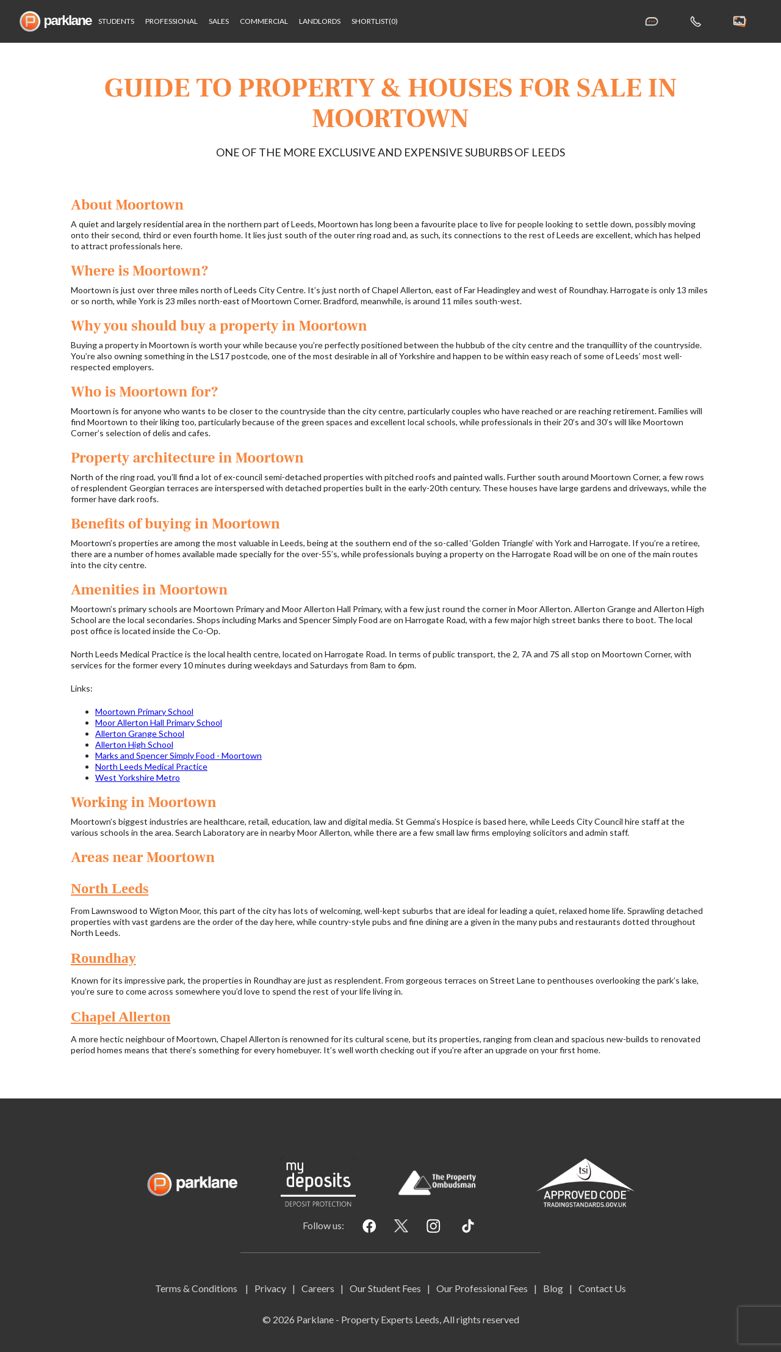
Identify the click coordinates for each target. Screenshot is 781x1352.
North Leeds (109, 888)
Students (116, 21)
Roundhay (103, 958)
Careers (317, 1288)
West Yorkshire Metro (137, 777)
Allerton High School (134, 744)
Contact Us (602, 1288)
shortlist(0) (374, 21)
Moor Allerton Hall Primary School (158, 722)
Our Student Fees (385, 1288)
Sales (219, 21)
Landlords (319, 21)
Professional (171, 21)
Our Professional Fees (482, 1288)
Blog (553, 1288)
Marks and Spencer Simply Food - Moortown (178, 755)
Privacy (270, 1288)
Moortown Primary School (144, 711)
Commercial (264, 21)
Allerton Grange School (139, 733)
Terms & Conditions (197, 1288)
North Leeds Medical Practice (151, 766)
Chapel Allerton (120, 1017)
